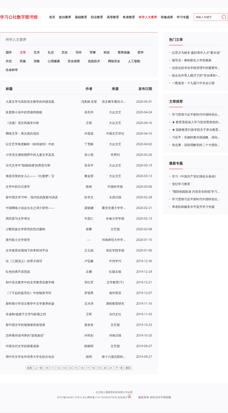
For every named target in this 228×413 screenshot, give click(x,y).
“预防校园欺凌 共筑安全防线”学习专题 (196, 191)
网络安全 (114, 61)
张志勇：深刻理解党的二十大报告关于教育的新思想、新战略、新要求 (196, 145)
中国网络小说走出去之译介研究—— (30, 208)
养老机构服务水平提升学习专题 (193, 207)
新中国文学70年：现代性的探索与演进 (32, 197)
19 (99, 368)
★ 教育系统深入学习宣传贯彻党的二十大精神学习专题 (196, 122)
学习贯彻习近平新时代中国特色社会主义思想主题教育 (196, 199)
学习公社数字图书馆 (19, 17)
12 (58, 368)
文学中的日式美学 (18, 186)
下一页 (119, 368)
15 (75, 368)
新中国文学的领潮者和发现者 (25, 325)
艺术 (37, 52)
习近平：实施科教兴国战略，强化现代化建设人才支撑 (196, 137)
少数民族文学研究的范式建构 (25, 229)
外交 (9, 61)
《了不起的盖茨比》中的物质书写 (28, 293)
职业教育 (97, 17)
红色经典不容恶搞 (18, 272)
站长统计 (122, 397)
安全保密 (74, 61)
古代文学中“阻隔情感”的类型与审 (28, 165)
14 (70, 368)
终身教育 (129, 17)
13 (64, 368)
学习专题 (183, 17)
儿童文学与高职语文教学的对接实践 (30, 101)
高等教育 (113, 17)
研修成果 (167, 17)
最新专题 (176, 163)
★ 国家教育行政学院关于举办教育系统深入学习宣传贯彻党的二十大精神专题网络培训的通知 (196, 130)
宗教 (37, 61)
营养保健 (124, 52)
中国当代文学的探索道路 (22, 346)
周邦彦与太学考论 (18, 218)
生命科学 (12, 70)
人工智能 (134, 61)
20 (105, 368)
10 (46, 368)
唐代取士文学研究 (18, 240)
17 (87, 368)
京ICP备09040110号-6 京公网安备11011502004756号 (87, 397)
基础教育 (81, 17)
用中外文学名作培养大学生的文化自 (30, 357)
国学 (9, 52)
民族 (23, 61)
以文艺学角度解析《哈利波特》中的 (30, 144)
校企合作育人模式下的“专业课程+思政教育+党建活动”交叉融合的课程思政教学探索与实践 (196, 75)
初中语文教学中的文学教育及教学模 (30, 282)
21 (110, 368)
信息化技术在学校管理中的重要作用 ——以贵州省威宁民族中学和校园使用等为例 (196, 68)
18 (93, 368)
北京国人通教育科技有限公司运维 (114, 392)
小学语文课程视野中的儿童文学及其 (30, 155)
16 (81, 368)
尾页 (128, 368)
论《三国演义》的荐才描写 (24, 261)
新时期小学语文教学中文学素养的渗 (30, 303)
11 (52, 368)
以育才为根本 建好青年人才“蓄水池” (196, 52)
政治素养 (65, 17)
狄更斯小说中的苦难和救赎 (24, 112)
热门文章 (176, 39)
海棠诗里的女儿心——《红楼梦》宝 (30, 176)
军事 (93, 52)
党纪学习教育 (181, 184)
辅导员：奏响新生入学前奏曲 (191, 60)
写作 (79, 52)
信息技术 (94, 61)
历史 (65, 52)
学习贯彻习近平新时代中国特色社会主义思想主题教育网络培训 (196, 114)
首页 (52, 17)
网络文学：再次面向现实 (22, 133)
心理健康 (54, 61)
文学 (23, 52)
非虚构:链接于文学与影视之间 (26, 314)
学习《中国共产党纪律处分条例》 (195, 176)
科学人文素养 (148, 17)
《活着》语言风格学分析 (22, 123)
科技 (107, 52)
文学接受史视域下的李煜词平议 (27, 250)
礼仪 (51, 52)
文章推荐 (176, 101)
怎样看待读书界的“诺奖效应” (25, 335)
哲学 (141, 52)
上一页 (38, 368)
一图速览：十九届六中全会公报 (193, 83)
